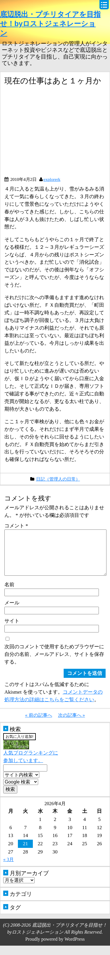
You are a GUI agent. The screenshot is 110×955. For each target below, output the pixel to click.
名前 (9, 593)
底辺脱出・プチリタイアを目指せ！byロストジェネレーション (50, 23)
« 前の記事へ (38, 724)
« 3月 (8, 868)
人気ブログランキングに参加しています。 (30, 761)
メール (11, 612)
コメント (16, 525)
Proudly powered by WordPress (55, 948)
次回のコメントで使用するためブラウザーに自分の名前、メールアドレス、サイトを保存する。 (54, 663)
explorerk (51, 179)
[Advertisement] (53, 133)
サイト (11, 630)
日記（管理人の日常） (58, 479)
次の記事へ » (71, 724)
